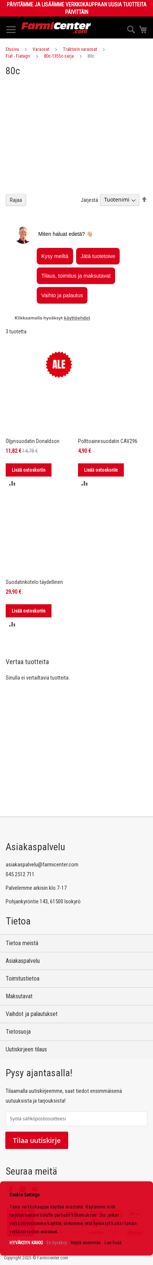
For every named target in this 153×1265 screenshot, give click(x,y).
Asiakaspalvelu (23, 960)
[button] (12, 483)
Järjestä (89, 200)
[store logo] (56, 28)
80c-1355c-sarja (59, 56)
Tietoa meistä (22, 943)
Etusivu (12, 49)
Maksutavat (19, 996)
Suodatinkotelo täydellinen (34, 582)
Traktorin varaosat (80, 49)
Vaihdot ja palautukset (32, 1014)
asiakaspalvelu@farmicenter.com (42, 864)
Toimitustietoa (22, 978)
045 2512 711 (20, 874)
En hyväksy (57, 1242)
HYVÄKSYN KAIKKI (26, 1242)
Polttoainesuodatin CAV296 (107, 441)
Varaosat (41, 49)
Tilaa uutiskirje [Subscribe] (37, 1140)
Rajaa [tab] (16, 200)
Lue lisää (113, 1242)
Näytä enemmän (86, 1242)
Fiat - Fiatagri (18, 56)
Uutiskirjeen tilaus (26, 1049)
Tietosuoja (18, 1031)
